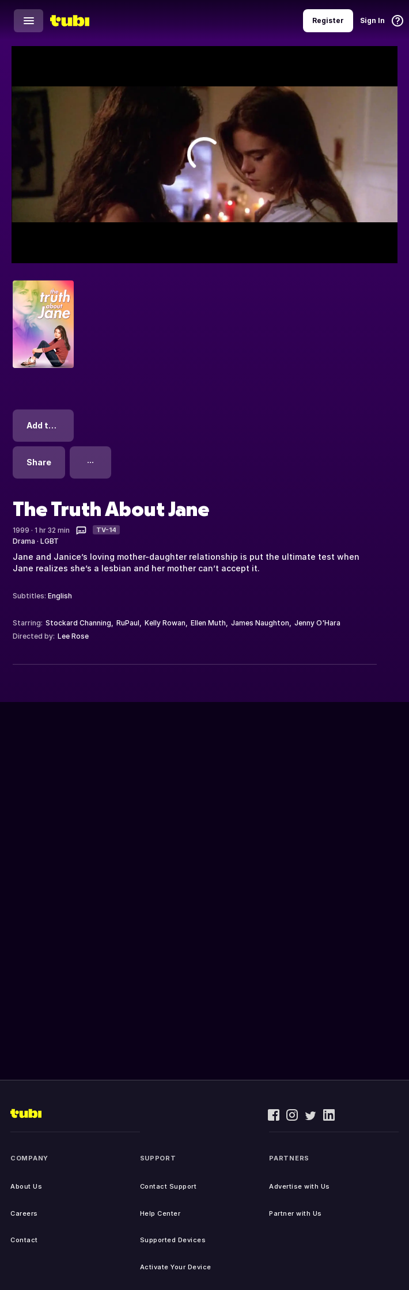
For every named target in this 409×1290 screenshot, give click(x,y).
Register (328, 20)
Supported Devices (173, 1240)
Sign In (372, 20)
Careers (24, 1213)
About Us (26, 1186)
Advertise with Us (299, 1186)
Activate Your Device (175, 1267)
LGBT (49, 541)
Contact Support (168, 1186)
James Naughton (260, 623)
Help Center (160, 1213)
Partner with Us (295, 1213)
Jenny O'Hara (317, 623)
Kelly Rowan (165, 623)
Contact (24, 1240)
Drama (24, 541)
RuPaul (127, 623)
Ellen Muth (208, 623)
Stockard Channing (78, 623)
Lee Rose (73, 636)
